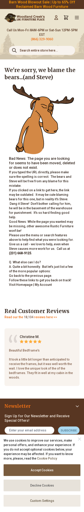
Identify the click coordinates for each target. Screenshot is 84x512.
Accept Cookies (42, 470)
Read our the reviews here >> (30, 317)
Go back (15, 275)
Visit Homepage (20, 284)
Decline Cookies (42, 485)
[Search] (14, 50)
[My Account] (56, 17)
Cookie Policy (47, 458)
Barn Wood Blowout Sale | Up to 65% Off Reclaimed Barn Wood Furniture (42, 4)
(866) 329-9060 (42, 39)
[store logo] (24, 17)
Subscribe (69, 430)
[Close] (79, 439)
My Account (43, 284)
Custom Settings (42, 501)
